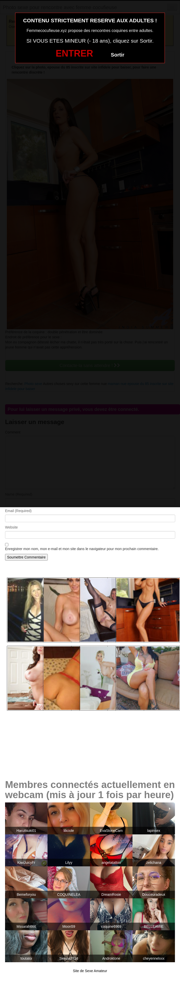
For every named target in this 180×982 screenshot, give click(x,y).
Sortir (117, 55)
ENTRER (74, 53)
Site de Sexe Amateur (90, 971)
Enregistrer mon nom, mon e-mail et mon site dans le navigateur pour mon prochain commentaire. (82, 549)
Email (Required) (18, 511)
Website (11, 527)
